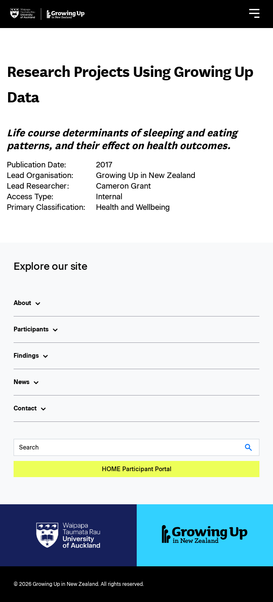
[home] (47, 14)
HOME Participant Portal (137, 469)
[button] (254, 14)
